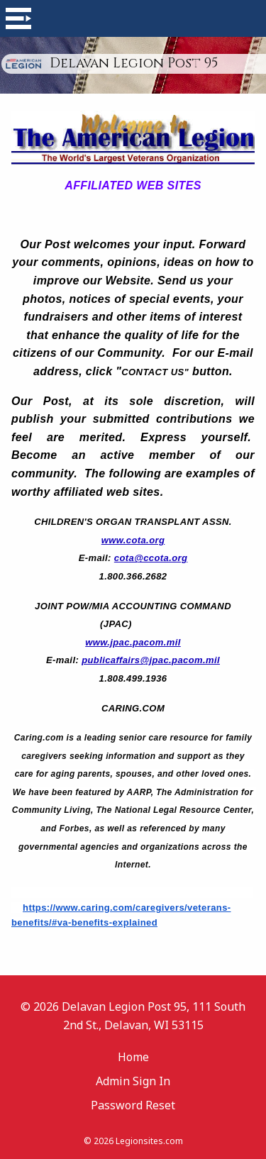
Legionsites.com (149, 1141)
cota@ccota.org (151, 558)
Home (133, 1057)
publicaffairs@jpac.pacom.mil (151, 660)
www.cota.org (133, 540)
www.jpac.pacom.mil (133, 642)
